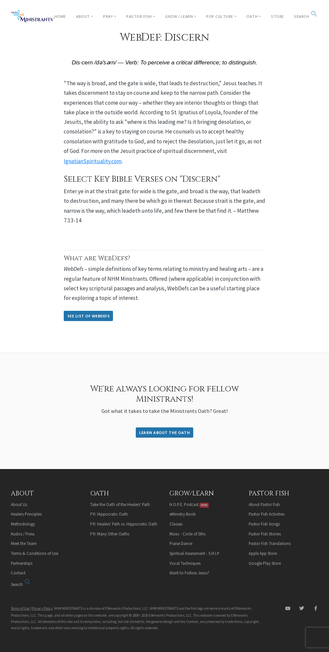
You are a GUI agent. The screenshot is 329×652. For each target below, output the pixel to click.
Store (277, 16)
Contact (18, 572)
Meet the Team (24, 543)
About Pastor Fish (264, 504)
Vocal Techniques (185, 563)
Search (306, 16)
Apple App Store (263, 553)
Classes (175, 523)
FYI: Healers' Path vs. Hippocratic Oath (123, 523)
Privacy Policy (42, 608)
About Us (19, 504)
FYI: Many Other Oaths (109, 533)
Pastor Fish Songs (264, 523)
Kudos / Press (22, 533)
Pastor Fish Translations (270, 543)
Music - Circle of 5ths (187, 533)
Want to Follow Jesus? (189, 572)
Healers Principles (26, 514)
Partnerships (21, 563)
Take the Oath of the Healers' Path (120, 504)
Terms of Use (20, 608)
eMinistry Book (182, 514)
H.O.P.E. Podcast (189, 504)
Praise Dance (180, 543)
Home (60, 16)
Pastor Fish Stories (265, 533)
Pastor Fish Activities (266, 514)
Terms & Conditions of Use (34, 553)
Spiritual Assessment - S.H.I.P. (194, 553)
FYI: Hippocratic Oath (109, 514)
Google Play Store (265, 563)
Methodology (23, 523)
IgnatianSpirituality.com (93, 161)
